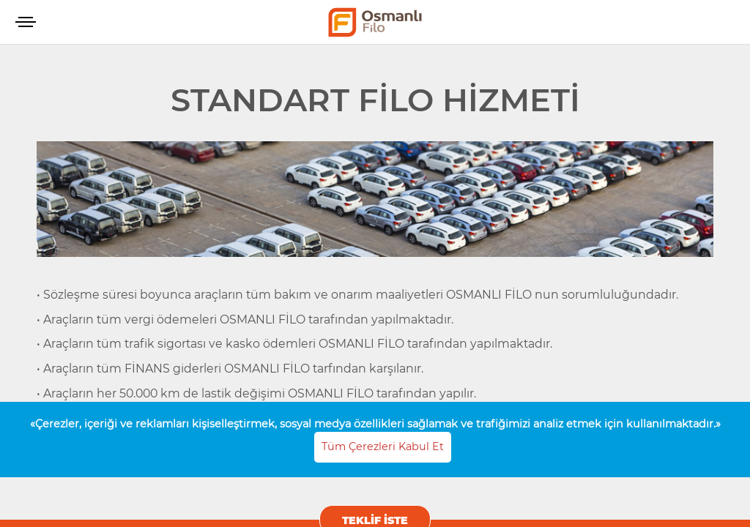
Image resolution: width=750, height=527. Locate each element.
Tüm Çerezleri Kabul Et (383, 446)
